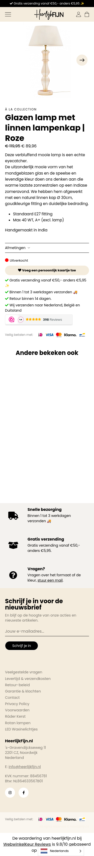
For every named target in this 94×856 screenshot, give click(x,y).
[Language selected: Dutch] (61, 851)
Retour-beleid (17, 684)
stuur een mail (50, 580)
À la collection (21, 109)
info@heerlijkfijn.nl (25, 766)
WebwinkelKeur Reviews (27, 844)
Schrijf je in (21, 645)
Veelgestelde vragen (23, 672)
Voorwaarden (17, 710)
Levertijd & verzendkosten (28, 678)
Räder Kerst (15, 716)
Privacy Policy (17, 703)
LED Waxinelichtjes (21, 729)
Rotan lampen (18, 722)
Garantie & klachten (23, 691)
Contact (12, 697)
